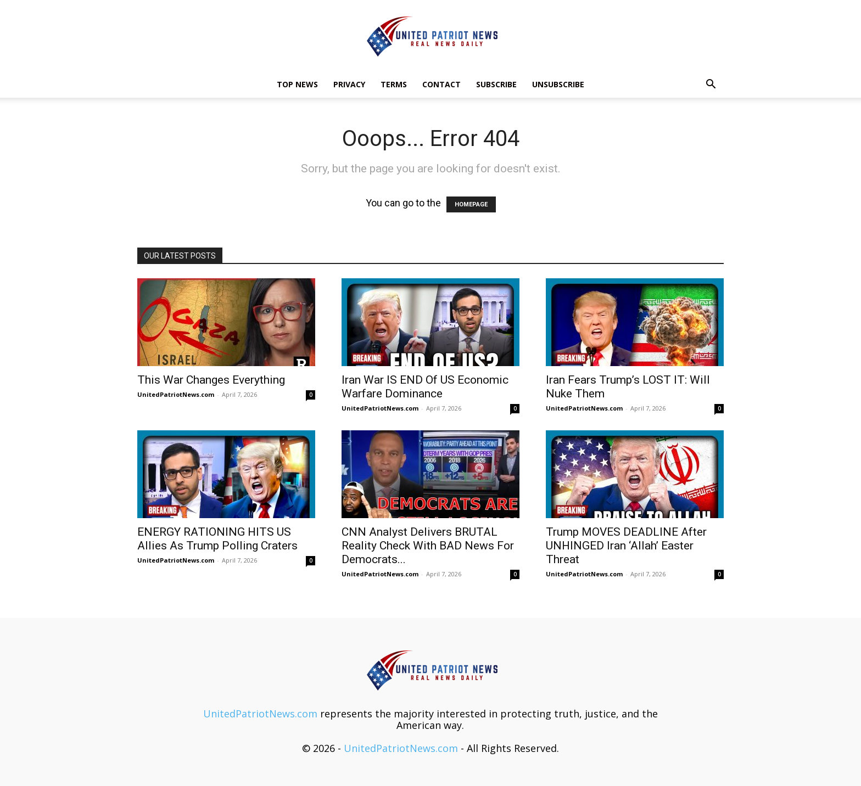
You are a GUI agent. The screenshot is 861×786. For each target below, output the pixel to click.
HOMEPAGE (471, 204)
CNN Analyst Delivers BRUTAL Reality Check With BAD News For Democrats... (428, 545)
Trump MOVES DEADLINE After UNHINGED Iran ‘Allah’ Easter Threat (626, 545)
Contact (441, 84)
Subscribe (496, 84)
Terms (394, 84)
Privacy (349, 84)
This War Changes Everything (211, 379)
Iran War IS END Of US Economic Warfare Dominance (425, 386)
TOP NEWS (297, 84)
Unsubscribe (558, 84)
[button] (710, 84)
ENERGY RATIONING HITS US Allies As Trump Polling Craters (217, 538)
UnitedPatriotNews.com (175, 394)
